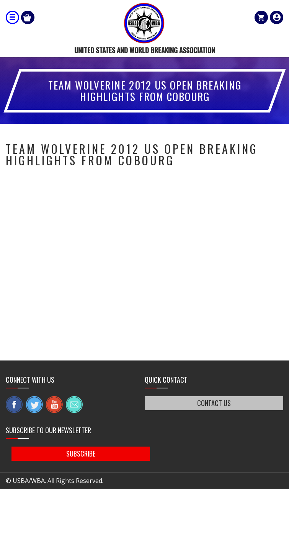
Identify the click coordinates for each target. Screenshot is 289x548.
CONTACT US (214, 403)
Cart (261, 17)
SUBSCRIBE (84, 454)
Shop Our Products (27, 17)
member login (276, 17)
